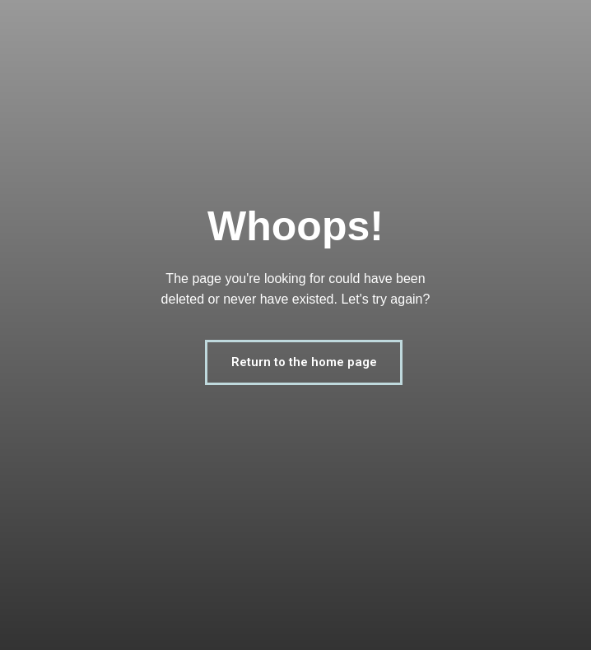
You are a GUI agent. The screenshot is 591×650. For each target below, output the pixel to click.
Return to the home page (304, 362)
